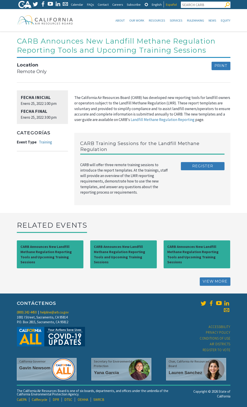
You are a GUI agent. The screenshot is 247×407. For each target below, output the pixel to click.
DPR (56, 399)
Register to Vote (216, 350)
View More (215, 281)
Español (171, 4)
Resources (157, 20)
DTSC (68, 399)
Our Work (136, 20)
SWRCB (98, 399)
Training (45, 142)
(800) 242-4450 (27, 312)
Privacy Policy (218, 332)
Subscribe (134, 4)
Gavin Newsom (35, 367)
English (157, 4)
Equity (225, 20)
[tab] (146, 4)
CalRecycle (39, 399)
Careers (117, 4)
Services (176, 20)
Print (221, 66)
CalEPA (22, 399)
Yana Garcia (106, 372)
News (212, 20)
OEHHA (83, 399)
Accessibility (219, 327)
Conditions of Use (215, 338)
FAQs (90, 4)
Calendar (77, 4)
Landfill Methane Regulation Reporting (163, 119)
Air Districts (220, 344)
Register (202, 166)
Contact (103, 4)
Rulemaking (195, 20)
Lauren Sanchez (185, 372)
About (120, 20)
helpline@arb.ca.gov (54, 312)
